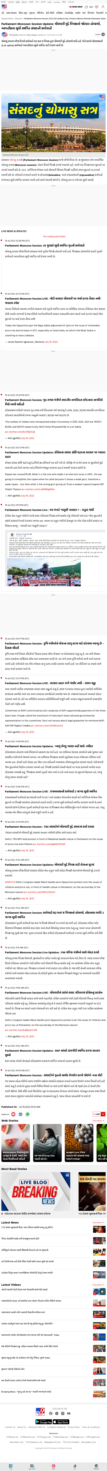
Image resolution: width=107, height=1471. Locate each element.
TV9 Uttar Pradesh (70, 1442)
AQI (91, 6)
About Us (21, 1427)
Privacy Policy (74, 1427)
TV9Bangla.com (77, 1437)
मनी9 (64, 2)
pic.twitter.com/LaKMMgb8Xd (37, 489)
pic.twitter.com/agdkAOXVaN (49, 844)
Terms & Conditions (91, 1427)
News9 (11, 2)
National (18, 18)
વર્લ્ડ (84, 12)
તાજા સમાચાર (11, 12)
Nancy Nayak (32, 35)
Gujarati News (7, 18)
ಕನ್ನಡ (18, 2)
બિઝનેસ (90, 12)
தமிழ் (50, 2)
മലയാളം (57, 2)
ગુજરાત (32, 12)
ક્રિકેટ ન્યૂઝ (23, 12)
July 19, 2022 (51, 342)
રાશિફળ (59, 12)
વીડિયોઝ (40, 12)
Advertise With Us (36, 1427)
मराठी (31, 2)
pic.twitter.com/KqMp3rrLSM (21, 1030)
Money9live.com (88, 1442)
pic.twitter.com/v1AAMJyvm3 (47, 725)
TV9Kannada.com (60, 1437)
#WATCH (10, 882)
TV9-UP (71, 2)
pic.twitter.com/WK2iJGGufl (39, 892)
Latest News (10, 1222)
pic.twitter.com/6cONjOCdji (20, 432)
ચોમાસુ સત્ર (14, 160)
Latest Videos (11, 1284)
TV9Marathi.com (27, 1437)
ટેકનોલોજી (69, 12)
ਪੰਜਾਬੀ (43, 2)
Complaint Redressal (56, 1427)
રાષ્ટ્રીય (77, 12)
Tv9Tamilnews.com (33, 1442)
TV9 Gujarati (13, 35)
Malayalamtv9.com (52, 1442)
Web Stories (9, 1120)
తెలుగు (24, 2)
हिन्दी (3, 2)
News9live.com (16, 1442)
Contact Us (10, 1427)
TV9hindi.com (12, 1437)
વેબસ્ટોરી (99, 12)
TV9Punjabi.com (93, 1437)
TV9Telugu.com (44, 1437)
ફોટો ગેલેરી (50, 12)
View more (98, 1120)
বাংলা (37, 2)
